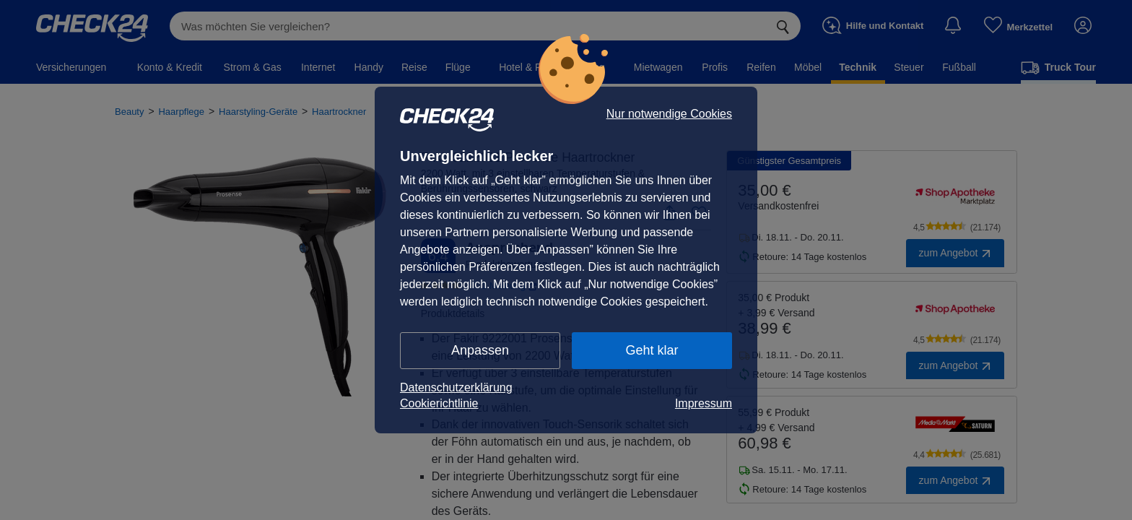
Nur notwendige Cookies (669, 114)
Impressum (703, 403)
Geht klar (651, 350)
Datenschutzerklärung (456, 387)
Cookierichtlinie (439, 403)
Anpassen (480, 350)
